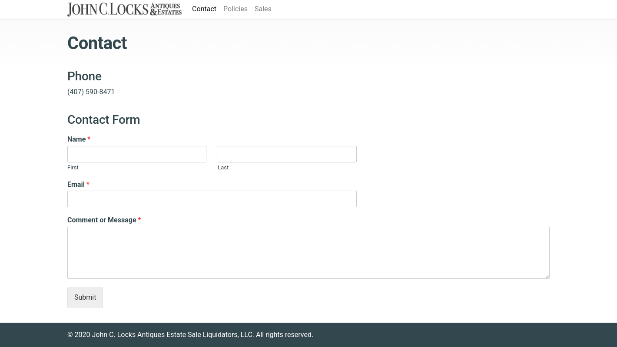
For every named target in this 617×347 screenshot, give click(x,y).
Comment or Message (104, 220)
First (73, 167)
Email (78, 184)
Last (223, 167)
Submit (85, 297)
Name (78, 139)
